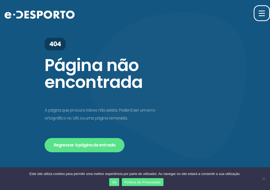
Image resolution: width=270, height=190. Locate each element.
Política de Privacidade (142, 182)
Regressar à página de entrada (84, 145)
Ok (114, 182)
